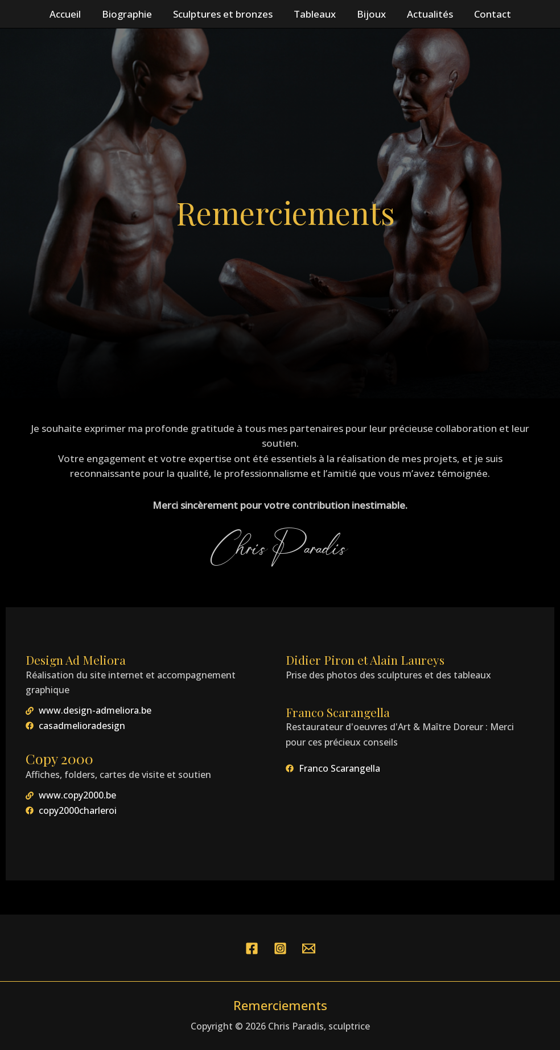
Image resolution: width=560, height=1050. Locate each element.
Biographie (130, 13)
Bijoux (369, 13)
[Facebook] (251, 948)
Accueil (70, 13)
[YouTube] (308, 948)
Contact (487, 13)
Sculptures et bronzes (224, 13)
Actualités (426, 13)
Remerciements (280, 1005)
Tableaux (315, 13)
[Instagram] (280, 948)
